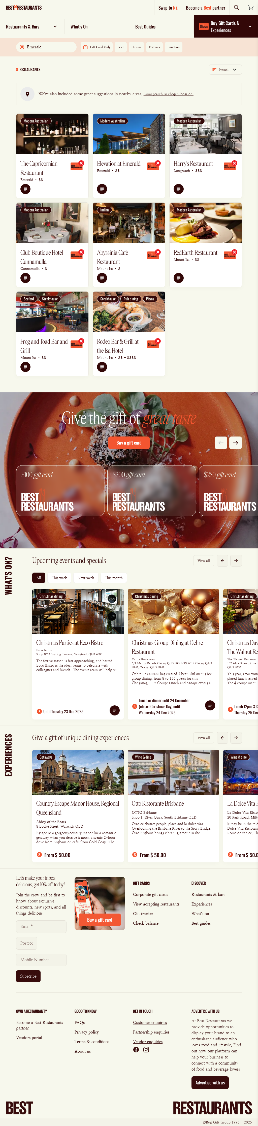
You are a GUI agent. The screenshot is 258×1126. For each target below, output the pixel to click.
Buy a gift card (129, 442)
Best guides (201, 923)
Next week (86, 578)
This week (59, 578)
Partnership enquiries (151, 1032)
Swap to (168, 7)
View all (204, 561)
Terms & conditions (92, 1041)
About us (83, 1051)
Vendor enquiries (148, 1041)
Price (120, 47)
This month (114, 578)
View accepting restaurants (156, 904)
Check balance (145, 923)
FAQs (80, 1022)
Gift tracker (143, 913)
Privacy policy (87, 1032)
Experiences (201, 904)
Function (174, 47)
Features (154, 47)
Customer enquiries (150, 1022)
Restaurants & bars (208, 894)
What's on (200, 913)
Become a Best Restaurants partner (39, 1025)
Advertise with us (210, 1082)
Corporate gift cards (150, 894)
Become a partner (205, 7)
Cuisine (136, 47)
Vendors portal (29, 1037)
